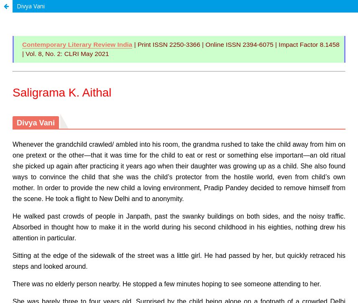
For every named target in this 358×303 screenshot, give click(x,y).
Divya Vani (31, 6)
